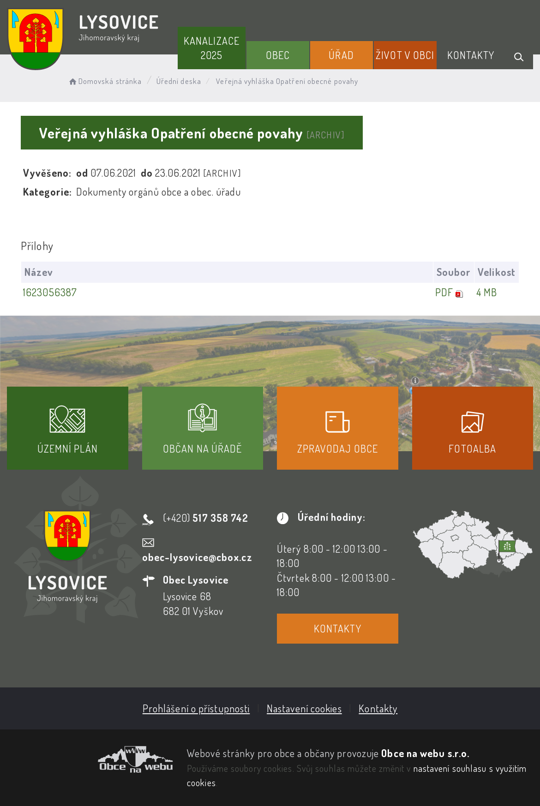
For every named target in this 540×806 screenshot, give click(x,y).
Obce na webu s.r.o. (425, 752)
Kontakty (471, 54)
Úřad (341, 54)
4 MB (486, 292)
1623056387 (50, 292)
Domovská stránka (104, 81)
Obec (278, 54)
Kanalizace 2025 (212, 47)
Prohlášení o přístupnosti (196, 708)
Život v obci (405, 54)
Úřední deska (178, 81)
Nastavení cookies (304, 708)
